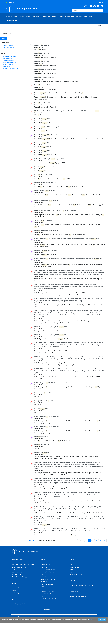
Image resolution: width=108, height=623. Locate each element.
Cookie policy (15, 593)
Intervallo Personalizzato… (11, 68)
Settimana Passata (9, 62)
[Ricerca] (85, 10)
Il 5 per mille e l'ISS (46, 610)
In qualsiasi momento (9, 56)
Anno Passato (8, 66)
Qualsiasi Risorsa (8, 45)
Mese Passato (8, 64)
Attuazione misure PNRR (19, 604)
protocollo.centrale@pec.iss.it (22, 577)
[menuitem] (9, 16)
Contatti (14, 590)
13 (100, 540)
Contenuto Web (9, 47)
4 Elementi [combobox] (33, 540)
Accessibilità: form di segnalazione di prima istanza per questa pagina (75, 617)
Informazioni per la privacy (19, 588)
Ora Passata (7, 58)
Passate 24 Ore (8, 60)
